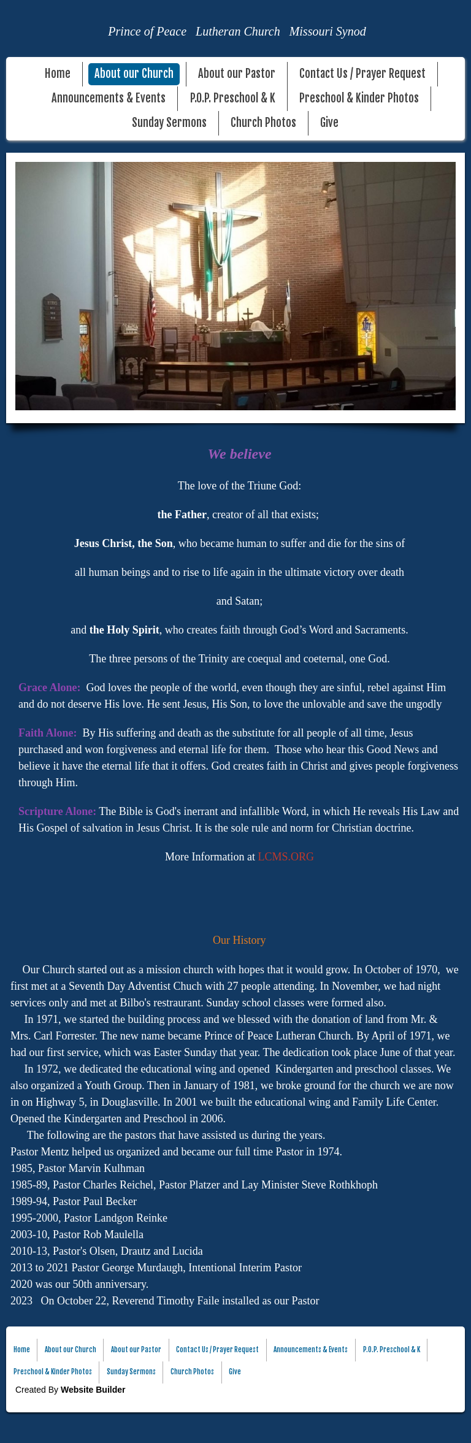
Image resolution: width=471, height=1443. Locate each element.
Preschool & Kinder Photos (359, 98)
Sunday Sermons (169, 123)
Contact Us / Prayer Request (362, 74)
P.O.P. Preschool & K (232, 98)
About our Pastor (236, 74)
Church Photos (263, 123)
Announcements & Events (109, 98)
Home (58, 74)
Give (329, 123)
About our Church (134, 74)
